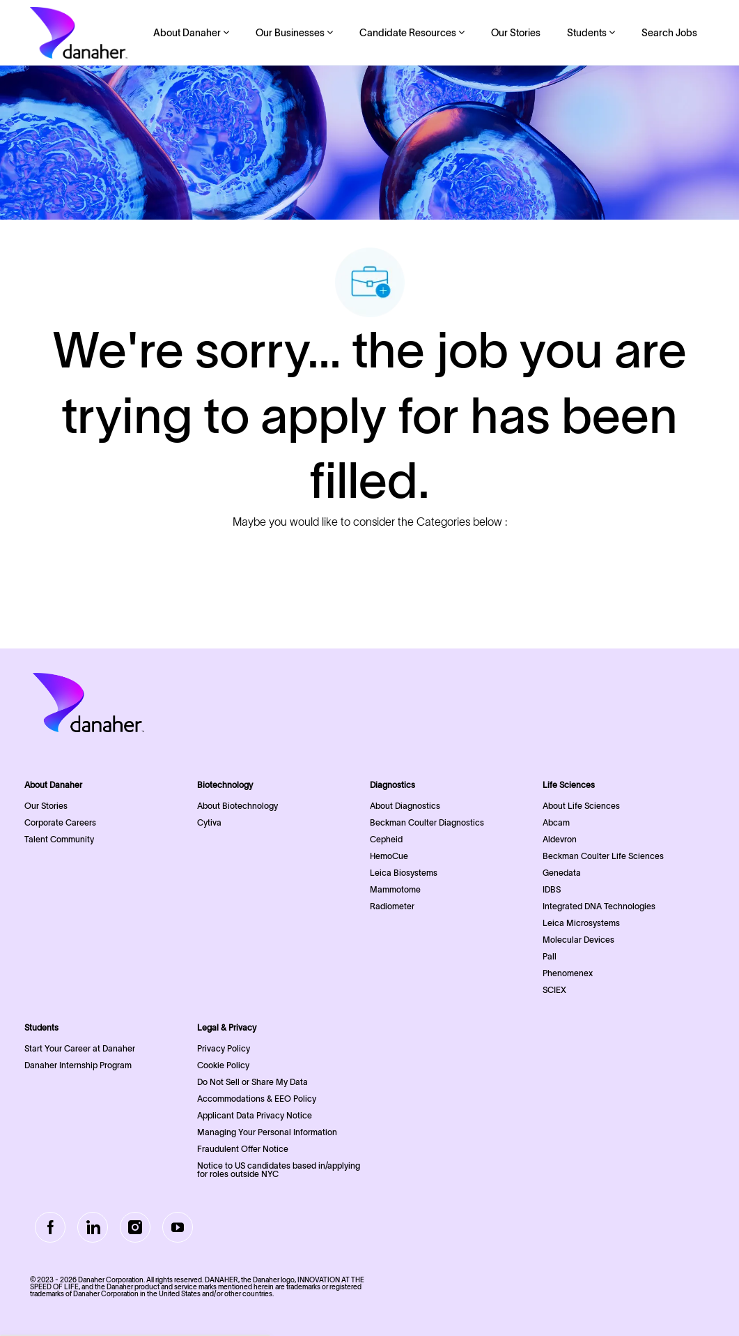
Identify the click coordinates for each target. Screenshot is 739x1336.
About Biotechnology (237, 805)
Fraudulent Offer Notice (242, 1148)
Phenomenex (568, 973)
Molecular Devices (578, 939)
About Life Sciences (581, 805)
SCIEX (554, 989)
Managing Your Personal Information (267, 1132)
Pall (550, 956)
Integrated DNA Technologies (599, 906)
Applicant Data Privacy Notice (254, 1115)
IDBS (552, 889)
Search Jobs (669, 33)
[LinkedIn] (92, 1227)
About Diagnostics (405, 805)
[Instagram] (135, 1227)
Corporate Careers (60, 822)
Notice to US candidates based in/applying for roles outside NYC (278, 1169)
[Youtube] (177, 1227)
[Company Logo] (78, 33)
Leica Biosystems (403, 872)
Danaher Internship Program (78, 1065)
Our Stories (515, 33)
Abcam (556, 822)
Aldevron (560, 839)
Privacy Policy (223, 1048)
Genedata (562, 872)
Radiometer (392, 906)
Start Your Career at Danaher (79, 1048)
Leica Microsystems (581, 922)
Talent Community (59, 839)
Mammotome (395, 889)
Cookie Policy (223, 1065)
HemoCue (389, 855)
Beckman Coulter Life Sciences (603, 855)
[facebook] (50, 1227)
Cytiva (209, 822)
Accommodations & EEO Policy (256, 1098)
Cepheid (386, 839)
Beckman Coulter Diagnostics (427, 822)
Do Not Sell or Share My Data (252, 1081)
